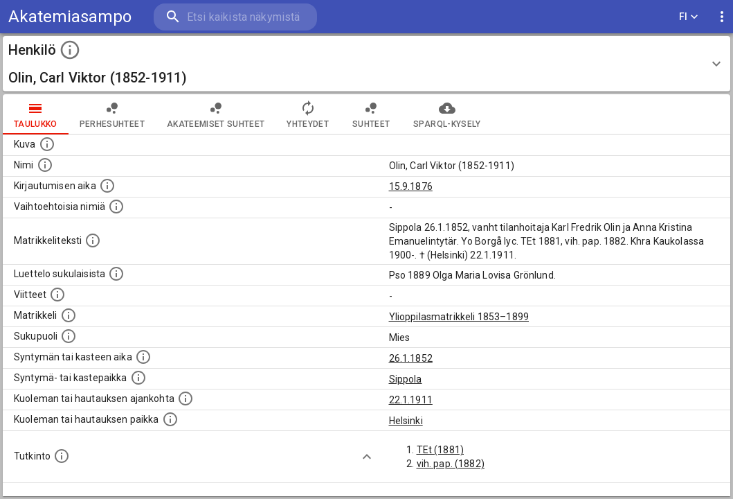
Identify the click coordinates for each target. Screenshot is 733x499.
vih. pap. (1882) (451, 463)
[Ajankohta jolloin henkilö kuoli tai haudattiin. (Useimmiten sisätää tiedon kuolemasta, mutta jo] (185, 398)
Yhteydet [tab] (307, 114)
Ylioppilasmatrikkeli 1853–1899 (459, 316)
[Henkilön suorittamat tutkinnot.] (62, 456)
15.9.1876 (411, 186)
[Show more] (367, 457)
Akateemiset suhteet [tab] (216, 114)
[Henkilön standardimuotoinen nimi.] (45, 165)
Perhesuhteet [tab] (112, 114)
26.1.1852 (411, 358)
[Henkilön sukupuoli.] (68, 336)
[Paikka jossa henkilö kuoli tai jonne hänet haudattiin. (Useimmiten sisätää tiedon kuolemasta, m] (170, 419)
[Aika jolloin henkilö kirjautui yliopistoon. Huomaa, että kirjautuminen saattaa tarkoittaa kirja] (107, 186)
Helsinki (406, 420)
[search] (235, 16)
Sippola (405, 379)
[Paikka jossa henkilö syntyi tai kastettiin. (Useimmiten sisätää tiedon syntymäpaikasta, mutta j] (138, 378)
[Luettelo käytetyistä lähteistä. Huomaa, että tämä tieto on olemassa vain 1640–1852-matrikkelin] (57, 294)
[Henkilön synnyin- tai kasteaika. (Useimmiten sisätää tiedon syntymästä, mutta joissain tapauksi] (143, 357)
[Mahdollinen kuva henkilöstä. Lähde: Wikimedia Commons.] (47, 144)
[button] (366, 63)
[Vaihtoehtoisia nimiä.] (116, 206)
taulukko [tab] (36, 114)
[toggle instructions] (70, 50)
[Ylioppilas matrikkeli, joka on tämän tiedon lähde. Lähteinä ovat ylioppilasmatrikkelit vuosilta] (68, 315)
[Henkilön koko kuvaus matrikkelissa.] (93, 240)
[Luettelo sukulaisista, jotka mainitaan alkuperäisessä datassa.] (116, 274)
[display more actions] (722, 16)
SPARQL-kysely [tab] (446, 114)
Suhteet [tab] (371, 114)
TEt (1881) (440, 449)
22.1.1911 (411, 399)
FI (688, 17)
